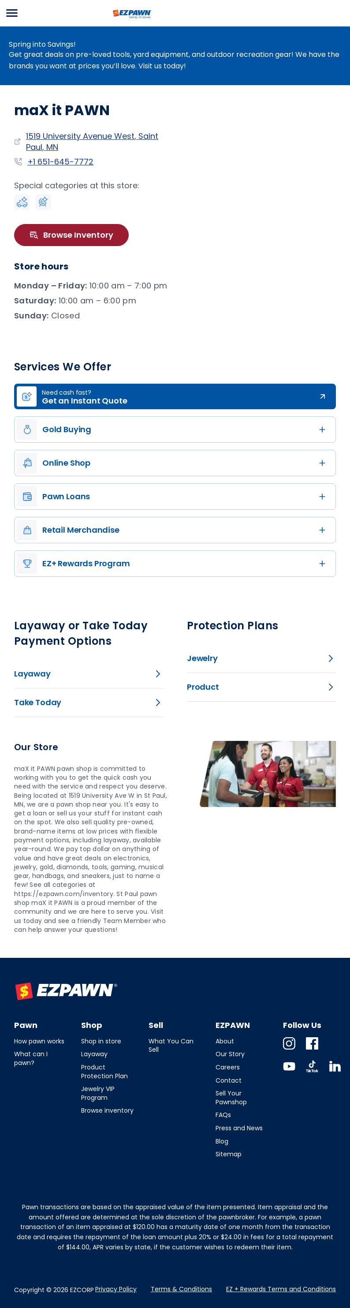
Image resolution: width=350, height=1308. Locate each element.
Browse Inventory (71, 235)
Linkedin (335, 1072)
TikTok (312, 1072)
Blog (222, 1141)
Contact (229, 1080)
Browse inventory (107, 1110)
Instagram (289, 1049)
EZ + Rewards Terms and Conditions (281, 1289)
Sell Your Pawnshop (231, 1097)
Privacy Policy (116, 1289)
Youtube (289, 1072)
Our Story (230, 1054)
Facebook (312, 1049)
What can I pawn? (31, 1058)
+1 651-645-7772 (60, 161)
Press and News (239, 1128)
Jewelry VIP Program (98, 1093)
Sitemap (229, 1154)
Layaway (94, 1054)
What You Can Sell (171, 1045)
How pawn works (39, 1041)
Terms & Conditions (181, 1289)
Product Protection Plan (104, 1071)
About (225, 1041)
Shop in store (101, 1041)
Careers (228, 1067)
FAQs (223, 1114)
